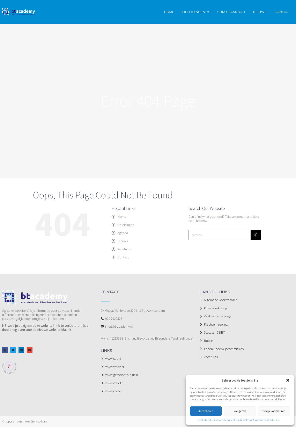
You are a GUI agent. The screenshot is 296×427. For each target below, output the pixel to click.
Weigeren (240, 411)
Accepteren (205, 411)
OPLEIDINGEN (195, 11)
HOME (169, 12)
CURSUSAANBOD (231, 12)
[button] (288, 380)
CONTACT (282, 12)
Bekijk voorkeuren (274, 411)
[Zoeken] (256, 235)
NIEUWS (259, 12)
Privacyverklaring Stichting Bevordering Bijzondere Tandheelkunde (246, 419)
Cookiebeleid (205, 419)
